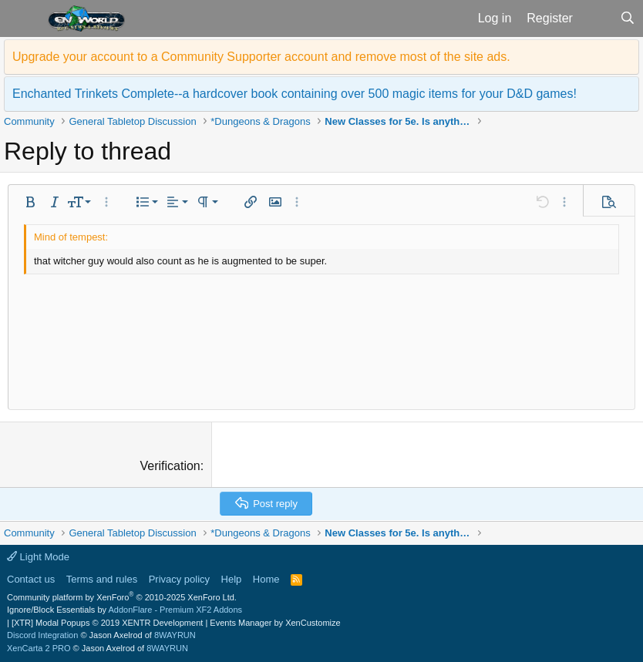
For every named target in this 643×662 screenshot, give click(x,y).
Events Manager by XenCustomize (275, 622)
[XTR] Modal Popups (107, 622)
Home (266, 579)
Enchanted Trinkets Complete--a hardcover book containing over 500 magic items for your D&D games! (294, 93)
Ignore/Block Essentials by (124, 609)
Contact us (31, 579)
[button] (22, 18)
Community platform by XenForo (122, 597)
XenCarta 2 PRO (39, 648)
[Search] (627, 18)
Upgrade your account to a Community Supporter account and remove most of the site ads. (261, 56)
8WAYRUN (175, 635)
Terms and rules (101, 579)
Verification (170, 465)
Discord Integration (42, 635)
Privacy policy (179, 579)
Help (231, 579)
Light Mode (38, 557)
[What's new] (596, 18)
